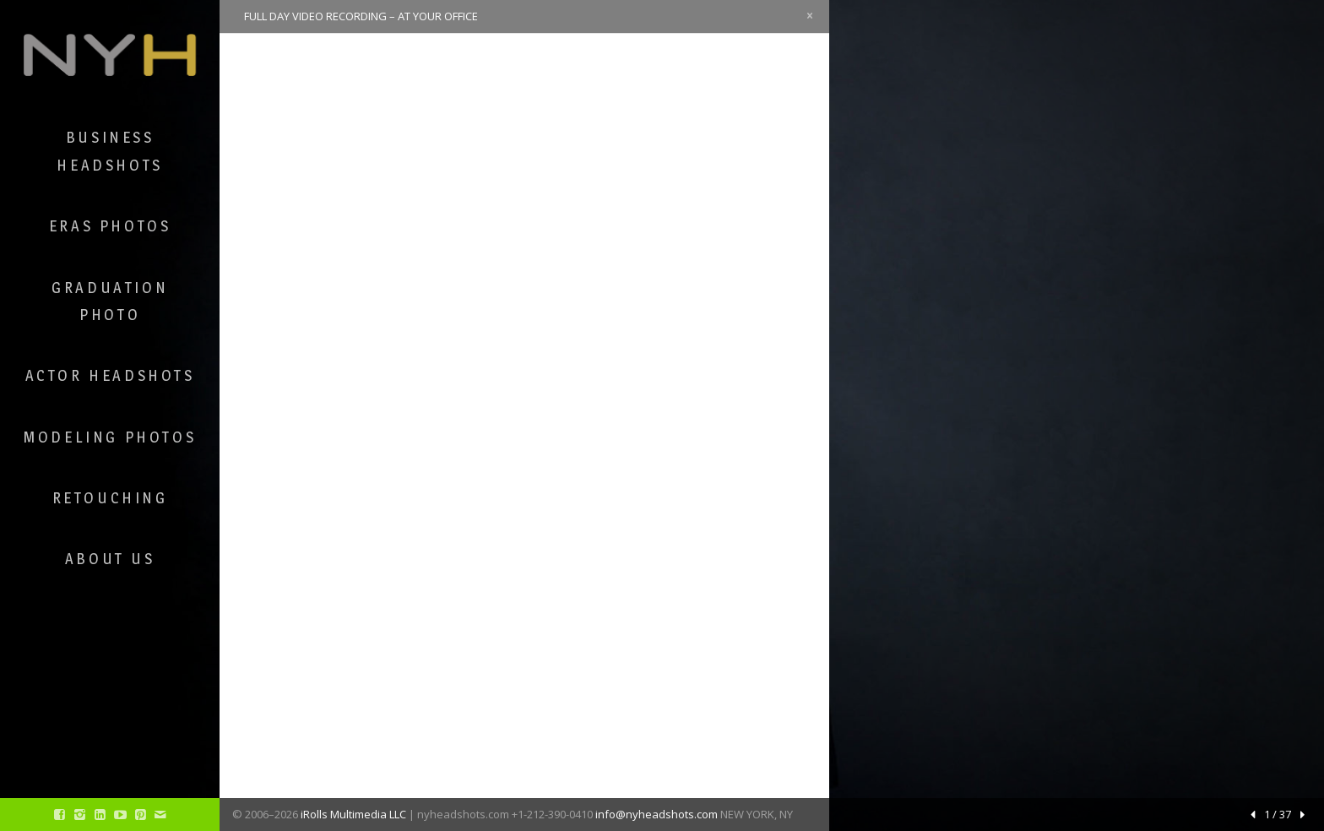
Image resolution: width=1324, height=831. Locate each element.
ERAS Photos (110, 226)
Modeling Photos (110, 437)
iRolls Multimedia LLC (353, 814)
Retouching (110, 498)
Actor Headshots (110, 375)
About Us (110, 559)
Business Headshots (109, 150)
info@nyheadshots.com (656, 814)
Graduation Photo (110, 301)
